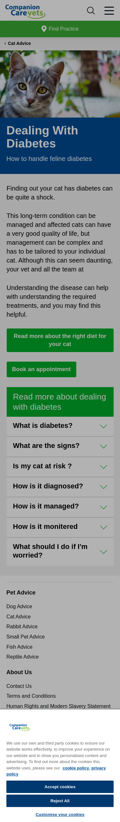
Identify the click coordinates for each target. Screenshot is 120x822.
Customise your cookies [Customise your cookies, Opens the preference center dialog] (59, 814)
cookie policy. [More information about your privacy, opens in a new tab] (76, 768)
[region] (60, 765)
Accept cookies (59, 786)
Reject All (60, 800)
